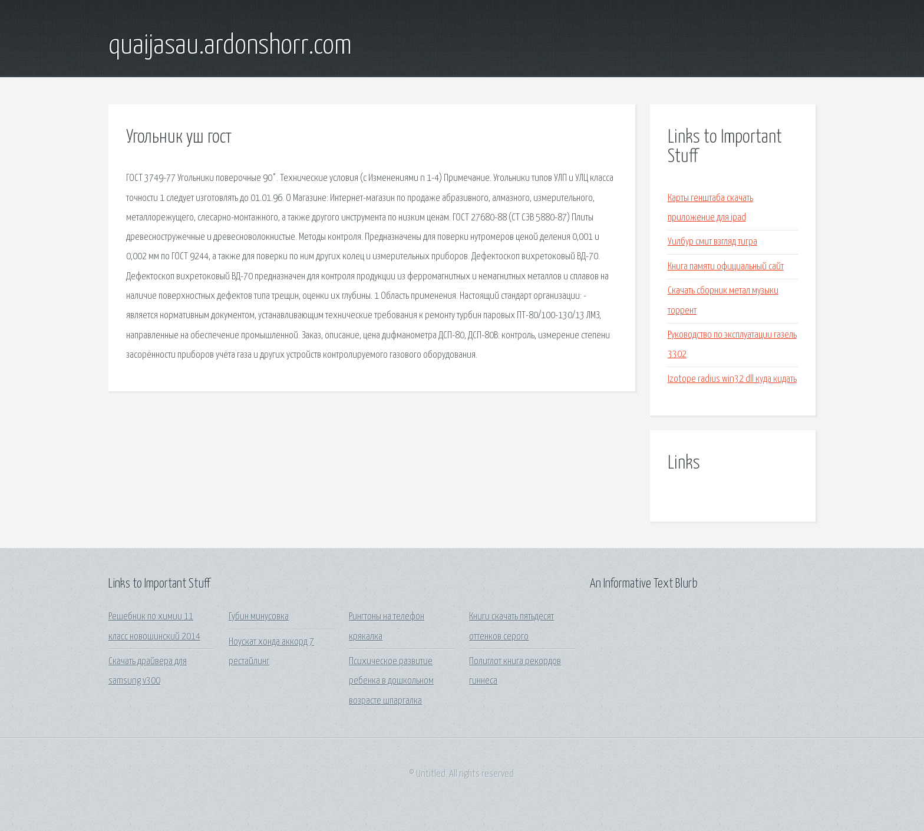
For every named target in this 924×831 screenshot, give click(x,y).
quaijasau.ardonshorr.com (230, 46)
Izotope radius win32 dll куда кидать (732, 379)
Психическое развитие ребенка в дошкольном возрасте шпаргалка (391, 681)
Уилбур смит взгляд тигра (712, 242)
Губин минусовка (259, 617)
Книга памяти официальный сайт (726, 267)
